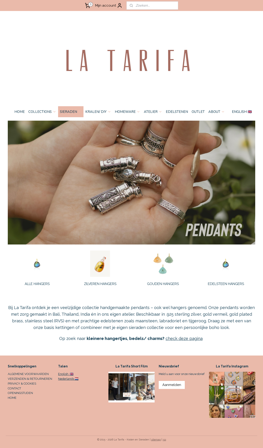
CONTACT (14, 388)
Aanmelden (171, 385)
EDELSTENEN (177, 111)
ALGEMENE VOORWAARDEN (28, 374)
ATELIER (153, 111)
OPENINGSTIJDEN (20, 393)
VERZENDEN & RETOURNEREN (30, 378)
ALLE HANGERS (37, 284)
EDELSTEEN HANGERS (226, 284)
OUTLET (198, 111)
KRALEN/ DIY (98, 111)
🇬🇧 (71, 374)
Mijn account (108, 5)
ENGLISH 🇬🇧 (242, 111)
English (63, 374)
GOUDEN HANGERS (163, 284)
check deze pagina (184, 338)
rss (164, 439)
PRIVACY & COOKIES (22, 383)
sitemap (156, 439)
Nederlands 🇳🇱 (68, 378)
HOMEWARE (127, 111)
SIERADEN (71, 111)
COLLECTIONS (42, 111)
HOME (19, 111)
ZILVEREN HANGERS (100, 284)
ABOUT (216, 111)
